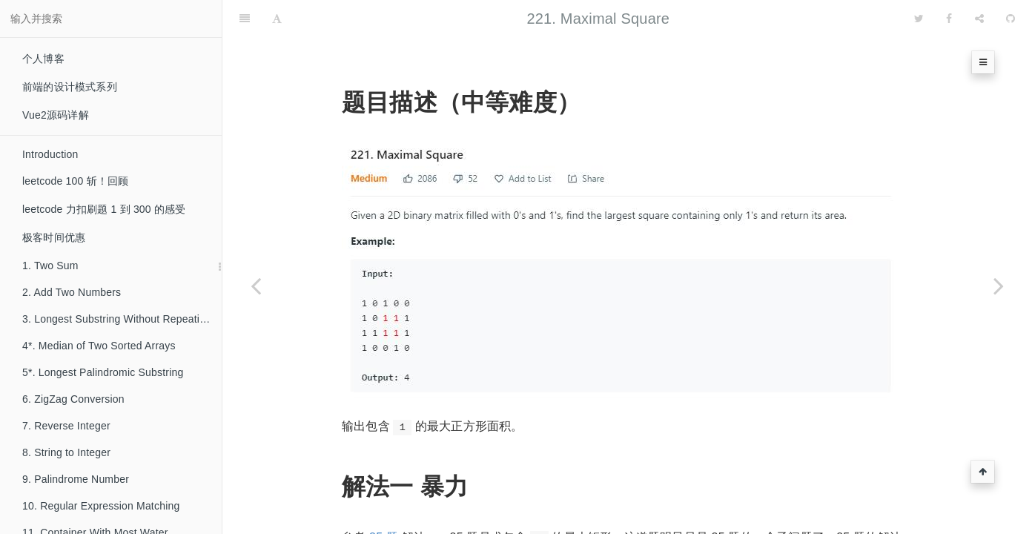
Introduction (50, 154)
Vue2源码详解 (55, 115)
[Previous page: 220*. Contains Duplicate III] (255, 285)
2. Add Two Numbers (71, 292)
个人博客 (43, 59)
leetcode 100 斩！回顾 (75, 181)
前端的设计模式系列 (69, 87)
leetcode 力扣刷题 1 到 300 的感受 (104, 209)
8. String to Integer (66, 452)
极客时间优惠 (53, 237)
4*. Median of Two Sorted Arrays (99, 346)
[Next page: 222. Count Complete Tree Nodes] (998, 285)
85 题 (383, 500)
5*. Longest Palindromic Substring (103, 372)
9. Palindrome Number (75, 479)
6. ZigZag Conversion (73, 399)
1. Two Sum (50, 265)
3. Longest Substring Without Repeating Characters (122, 319)
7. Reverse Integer (66, 426)
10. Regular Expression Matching (100, 506)
